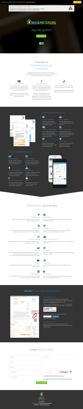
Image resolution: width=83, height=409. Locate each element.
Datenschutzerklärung (44, 404)
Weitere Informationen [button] (30, 2)
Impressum (36, 404)
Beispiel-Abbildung (62, 304)
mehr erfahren (41, 36)
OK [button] (77, 2)
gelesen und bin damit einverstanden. (65, 379)
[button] (40, 43)
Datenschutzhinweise (53, 379)
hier (37, 10)
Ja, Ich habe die (46, 379)
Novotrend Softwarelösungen (46, 403)
